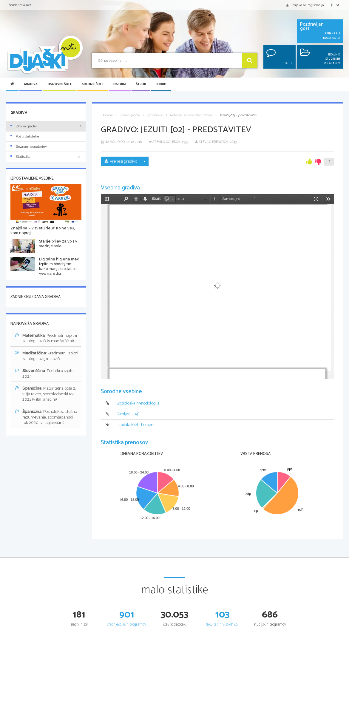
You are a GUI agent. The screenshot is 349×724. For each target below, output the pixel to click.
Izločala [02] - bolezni (135, 424)
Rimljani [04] (128, 414)
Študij (141, 84)
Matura (119, 84)
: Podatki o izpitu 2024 (44, 373)
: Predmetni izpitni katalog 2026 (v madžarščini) (46, 338)
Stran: (156, 199)
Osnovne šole (59, 84)
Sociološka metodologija (138, 403)
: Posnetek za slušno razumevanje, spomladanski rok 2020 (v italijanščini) (46, 417)
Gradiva (31, 84)
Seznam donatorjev (28, 146)
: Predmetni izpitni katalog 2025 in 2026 (46, 356)
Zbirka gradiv (23, 126)
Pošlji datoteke (24, 136)
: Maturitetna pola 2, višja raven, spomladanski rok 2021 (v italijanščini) (45, 394)
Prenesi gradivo (121, 161)
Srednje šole (93, 84)
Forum (161, 84)
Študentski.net (20, 5)
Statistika (45, 157)
